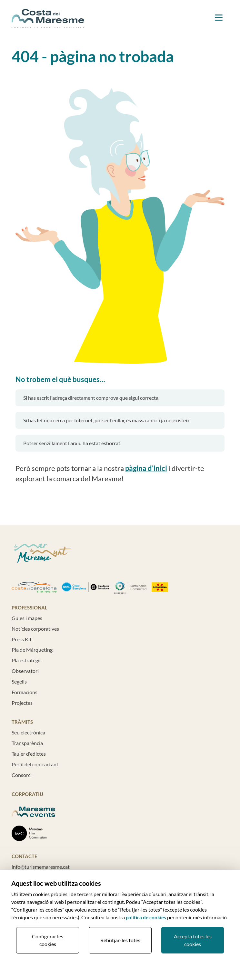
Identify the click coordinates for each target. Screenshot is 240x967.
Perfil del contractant (35, 764)
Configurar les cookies (47, 940)
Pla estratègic (27, 660)
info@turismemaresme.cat (41, 867)
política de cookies (146, 917)
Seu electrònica (28, 732)
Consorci (22, 775)
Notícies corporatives (35, 629)
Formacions (24, 692)
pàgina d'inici (146, 468)
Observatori (25, 671)
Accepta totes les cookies (193, 940)
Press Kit (22, 639)
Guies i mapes (27, 618)
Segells (19, 681)
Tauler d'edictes (29, 754)
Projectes (22, 703)
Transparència (27, 743)
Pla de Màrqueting (32, 649)
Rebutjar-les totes (120, 940)
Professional (29, 607)
